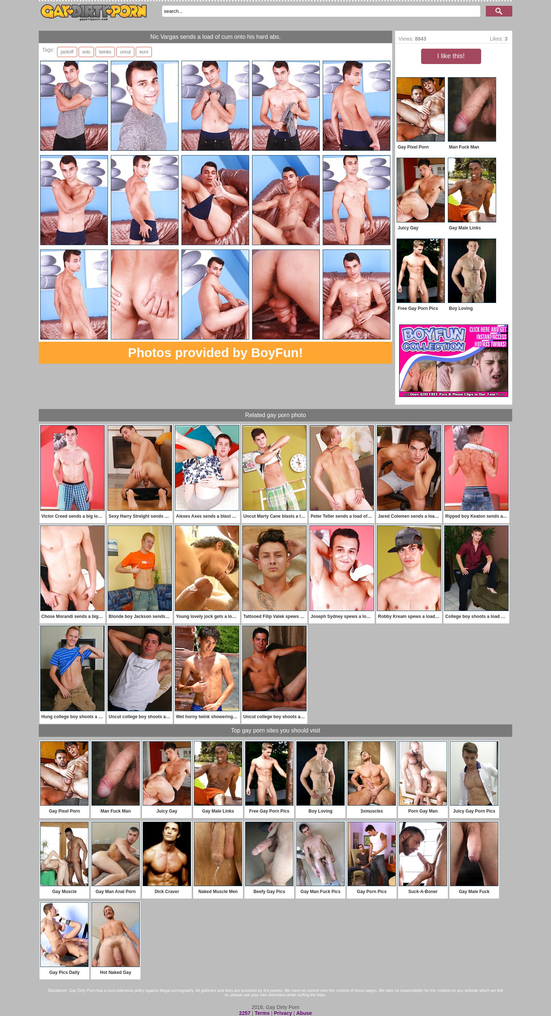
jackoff (67, 52)
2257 (244, 1013)
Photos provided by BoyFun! (215, 352)
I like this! (451, 56)
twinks (105, 52)
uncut (125, 52)
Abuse (304, 1013)
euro (143, 52)
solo (86, 52)
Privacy (283, 1013)
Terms (262, 1013)
